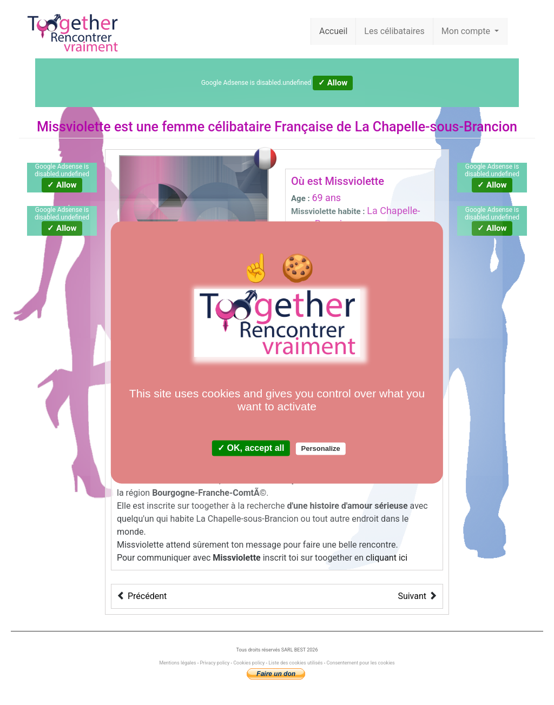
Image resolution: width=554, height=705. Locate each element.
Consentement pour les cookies (360, 663)
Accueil (333, 31)
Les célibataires (394, 31)
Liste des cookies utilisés (295, 663)
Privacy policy (214, 663)
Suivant (412, 596)
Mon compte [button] (466, 31)
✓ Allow (332, 83)
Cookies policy (249, 663)
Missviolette (74, 127)
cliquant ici (386, 558)
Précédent (147, 596)
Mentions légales (178, 663)
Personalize (320, 449)
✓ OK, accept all (250, 448)
